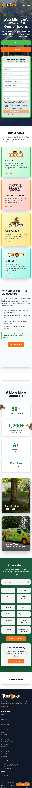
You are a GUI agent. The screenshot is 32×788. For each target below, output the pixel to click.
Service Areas (5, 732)
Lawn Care (4, 710)
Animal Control (5, 717)
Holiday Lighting (5, 720)
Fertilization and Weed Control (16, 81)
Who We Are (4, 730)
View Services (16, 43)
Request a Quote (16, 344)
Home (3, 728)
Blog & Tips (4, 740)
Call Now (16, 49)
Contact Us (4, 744)
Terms (20, 781)
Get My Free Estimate (16, 111)
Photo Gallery (5, 735)
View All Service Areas (16, 638)
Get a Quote (27, 782)
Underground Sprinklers (16, 86)
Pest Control (4, 715)
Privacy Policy (21, 107)
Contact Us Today (16, 661)
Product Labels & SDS (7, 737)
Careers (3, 742)
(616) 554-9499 (7, 764)
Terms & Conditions (6, 749)
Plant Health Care (6, 712)
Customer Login (5, 752)
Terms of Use (8, 108)
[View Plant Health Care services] (23, 784)
